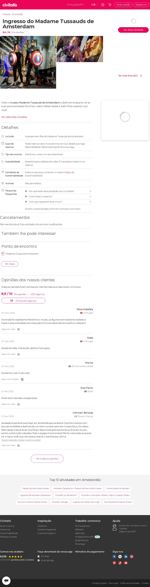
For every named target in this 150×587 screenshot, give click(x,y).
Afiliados (79, 529)
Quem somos (7, 526)
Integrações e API (84, 537)
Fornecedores (82, 526)
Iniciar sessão (123, 4)
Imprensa (5, 529)
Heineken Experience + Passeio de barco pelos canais (77, 488)
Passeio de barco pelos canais (35, 488)
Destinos (42, 526)
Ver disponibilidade (133, 30)
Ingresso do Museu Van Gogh (86, 502)
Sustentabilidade (9, 533)
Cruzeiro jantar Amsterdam (118, 488)
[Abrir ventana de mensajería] (6, 580)
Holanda (6, 14)
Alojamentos (81, 540)
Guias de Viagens (46, 533)
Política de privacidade (129, 583)
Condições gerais (99, 583)
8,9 (6, 32)
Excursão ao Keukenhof (65, 495)
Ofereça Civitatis (8, 537)
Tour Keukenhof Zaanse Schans (118, 502)
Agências (80, 533)
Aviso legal (113, 583)
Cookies (145, 583)
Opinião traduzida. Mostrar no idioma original (20, 440)
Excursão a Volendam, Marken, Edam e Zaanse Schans (105, 495)
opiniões (19, 32)
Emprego (80, 544)
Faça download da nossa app (54, 551)
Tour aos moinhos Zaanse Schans (32, 502)
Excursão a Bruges (60, 502)
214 (13, 32)
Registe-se (141, 4)
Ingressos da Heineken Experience (35, 495)
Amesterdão (17, 14)
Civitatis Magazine (46, 529)
